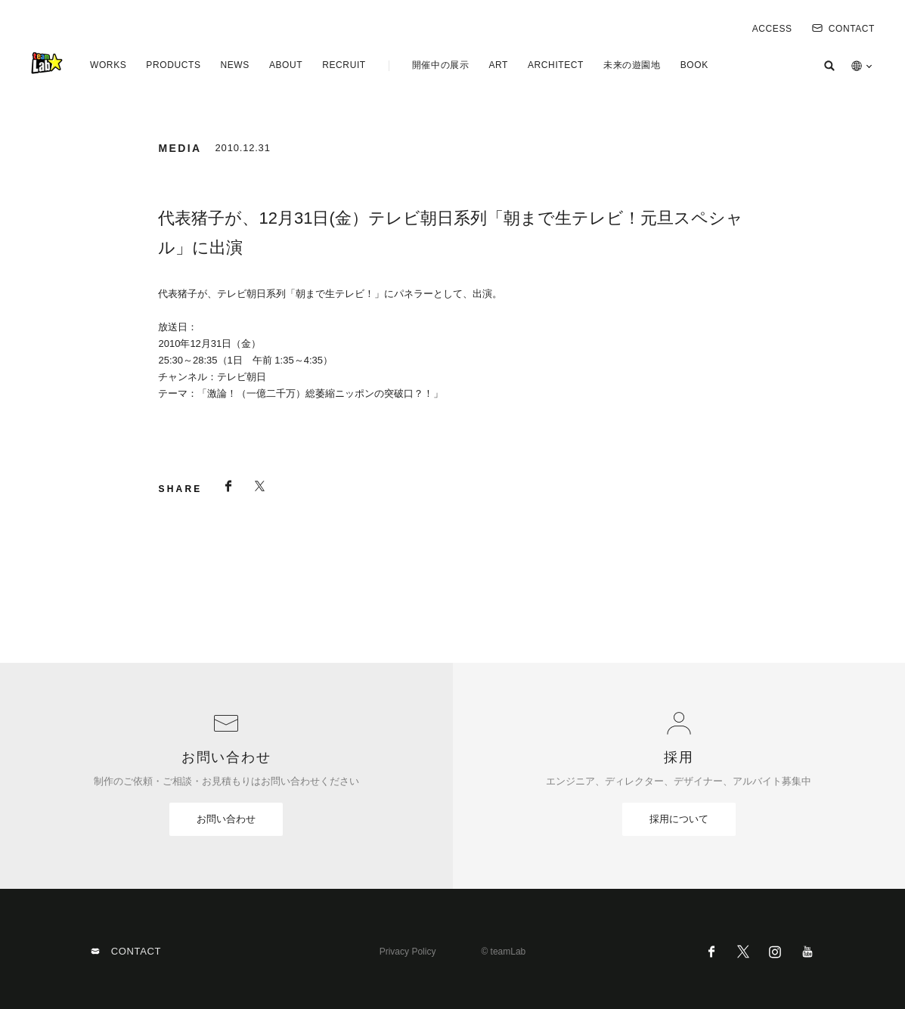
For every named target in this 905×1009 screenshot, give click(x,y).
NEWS (234, 65)
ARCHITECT (556, 65)
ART (498, 65)
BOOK (694, 65)
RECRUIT (344, 65)
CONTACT (843, 28)
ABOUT (285, 65)
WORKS (108, 65)
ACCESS (772, 28)
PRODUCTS (173, 65)
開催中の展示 (441, 65)
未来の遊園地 (632, 65)
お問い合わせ (226, 819)
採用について (678, 819)
